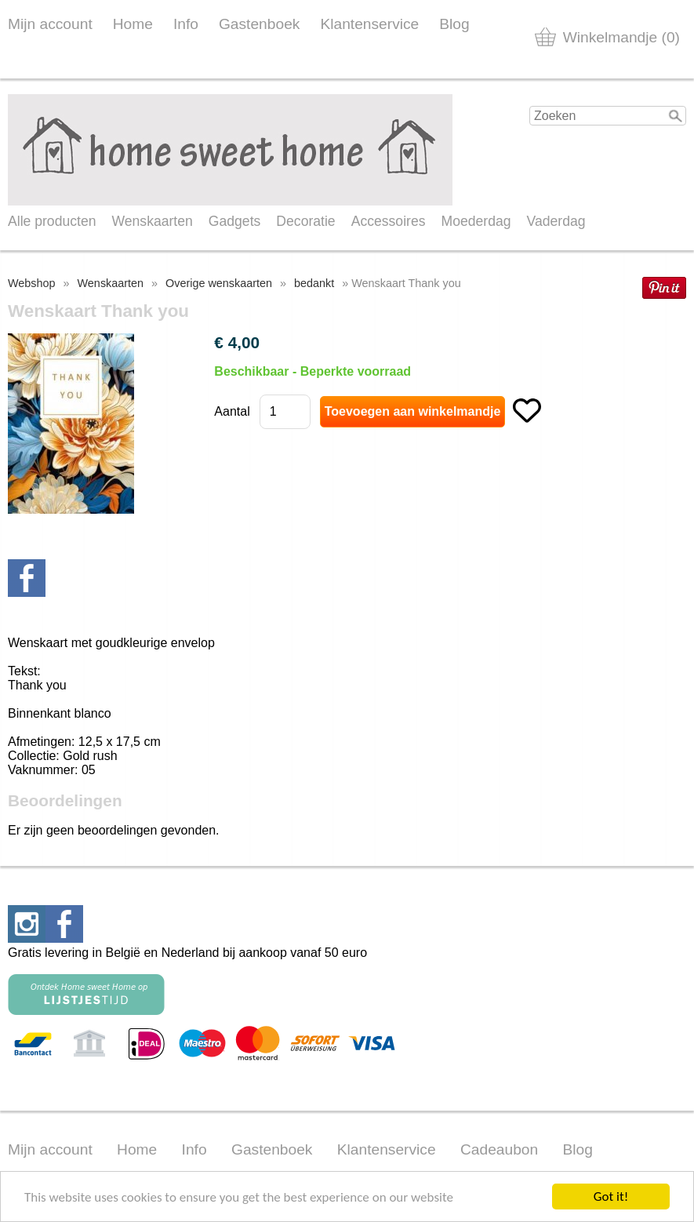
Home (133, 24)
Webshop (32, 283)
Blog (454, 24)
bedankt (314, 283)
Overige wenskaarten (218, 283)
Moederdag (476, 221)
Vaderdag (556, 221)
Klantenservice (369, 24)
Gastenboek (259, 24)
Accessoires (388, 221)
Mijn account (50, 24)
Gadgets (235, 221)
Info (185, 24)
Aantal (231, 411)
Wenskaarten (151, 221)
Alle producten (52, 221)
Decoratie (305, 221)
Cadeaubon (499, 1149)
